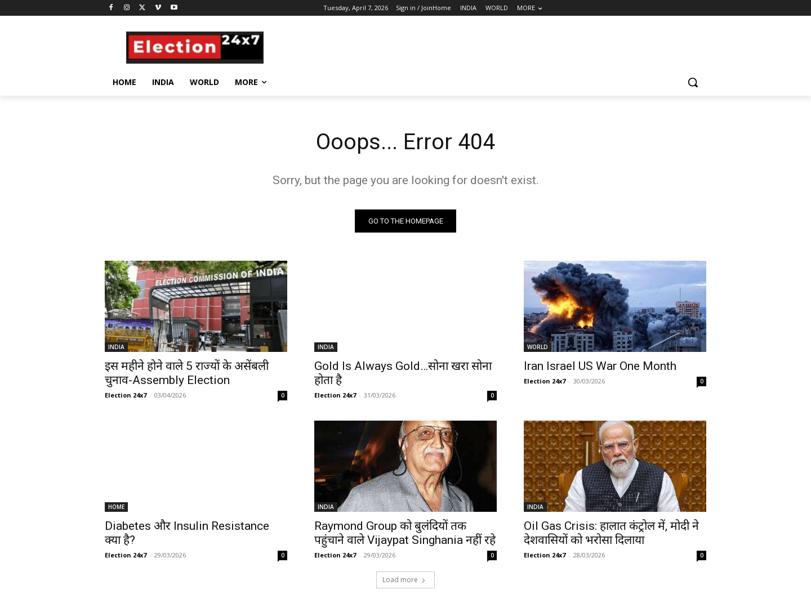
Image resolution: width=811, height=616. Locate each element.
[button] (692, 82)
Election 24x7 (125, 395)
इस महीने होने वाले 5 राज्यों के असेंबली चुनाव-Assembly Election (187, 373)
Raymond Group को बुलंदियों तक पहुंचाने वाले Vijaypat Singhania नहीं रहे (405, 533)
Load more (404, 580)
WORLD (537, 347)
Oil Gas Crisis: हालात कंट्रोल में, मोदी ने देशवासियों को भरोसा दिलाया (611, 533)
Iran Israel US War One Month (600, 366)
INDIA (116, 347)
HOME (116, 507)
